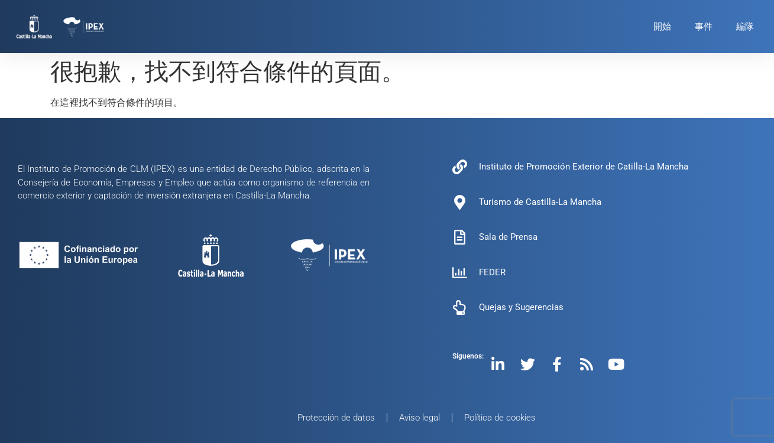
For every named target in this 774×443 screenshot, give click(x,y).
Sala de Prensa (508, 237)
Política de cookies (500, 417)
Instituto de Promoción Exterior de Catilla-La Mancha (583, 166)
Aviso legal (419, 417)
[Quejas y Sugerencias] (459, 307)
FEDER (492, 272)
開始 (662, 26)
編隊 (745, 26)
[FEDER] (459, 272)
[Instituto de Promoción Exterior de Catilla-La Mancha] (459, 166)
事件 (704, 26)
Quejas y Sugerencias (521, 307)
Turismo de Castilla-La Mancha (540, 202)
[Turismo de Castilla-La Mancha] (459, 202)
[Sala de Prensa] (459, 237)
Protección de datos (336, 417)
